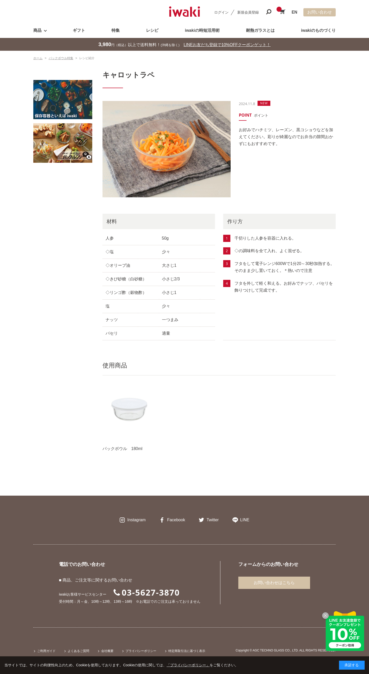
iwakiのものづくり (318, 30)
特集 (115, 30)
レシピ (152, 30)
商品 (37, 30)
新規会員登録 (248, 12)
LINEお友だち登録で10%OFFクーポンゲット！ (227, 45)
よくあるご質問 (78, 651)
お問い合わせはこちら (274, 582)
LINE (244, 520)
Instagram (136, 520)
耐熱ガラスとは (260, 30)
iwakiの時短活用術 (202, 30)
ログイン (221, 12)
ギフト (79, 30)
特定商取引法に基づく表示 (186, 651)
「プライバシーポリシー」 (188, 665)
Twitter (213, 520)
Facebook (176, 520)
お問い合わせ (319, 12)
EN (294, 12)
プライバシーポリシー (141, 651)
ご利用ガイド (46, 651)
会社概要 (107, 651)
